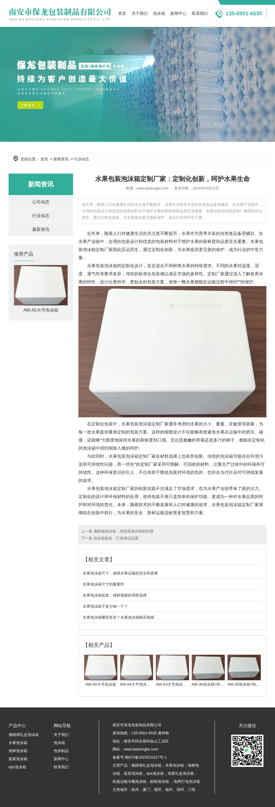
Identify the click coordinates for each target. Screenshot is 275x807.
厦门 (146, 789)
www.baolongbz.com (152, 188)
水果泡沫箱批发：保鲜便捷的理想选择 (115, 595)
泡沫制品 (61, 751)
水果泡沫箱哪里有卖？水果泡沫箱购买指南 (118, 617)
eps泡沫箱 (17, 767)
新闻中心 (178, 13)
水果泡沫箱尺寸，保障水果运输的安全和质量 (120, 573)
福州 (169, 789)
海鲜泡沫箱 (18, 751)
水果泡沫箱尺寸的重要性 (103, 584)
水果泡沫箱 (18, 743)
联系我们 (200, 13)
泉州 (135, 789)
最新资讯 (40, 229)
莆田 (157, 789)
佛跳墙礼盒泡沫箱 (24, 734)
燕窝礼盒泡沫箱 (181, 773)
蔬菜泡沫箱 (18, 759)
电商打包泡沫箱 (187, 781)
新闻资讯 (60, 159)
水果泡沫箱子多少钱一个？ (105, 606)
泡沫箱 (159, 13)
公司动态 (40, 202)
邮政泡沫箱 (159, 781)
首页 (122, 13)
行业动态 (40, 215)
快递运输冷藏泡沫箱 (129, 781)
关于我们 (140, 13)
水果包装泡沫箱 (102, 265)
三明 (191, 789)
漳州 (180, 789)
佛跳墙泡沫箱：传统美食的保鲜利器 (123, 531)
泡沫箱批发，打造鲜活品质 (116, 538)
